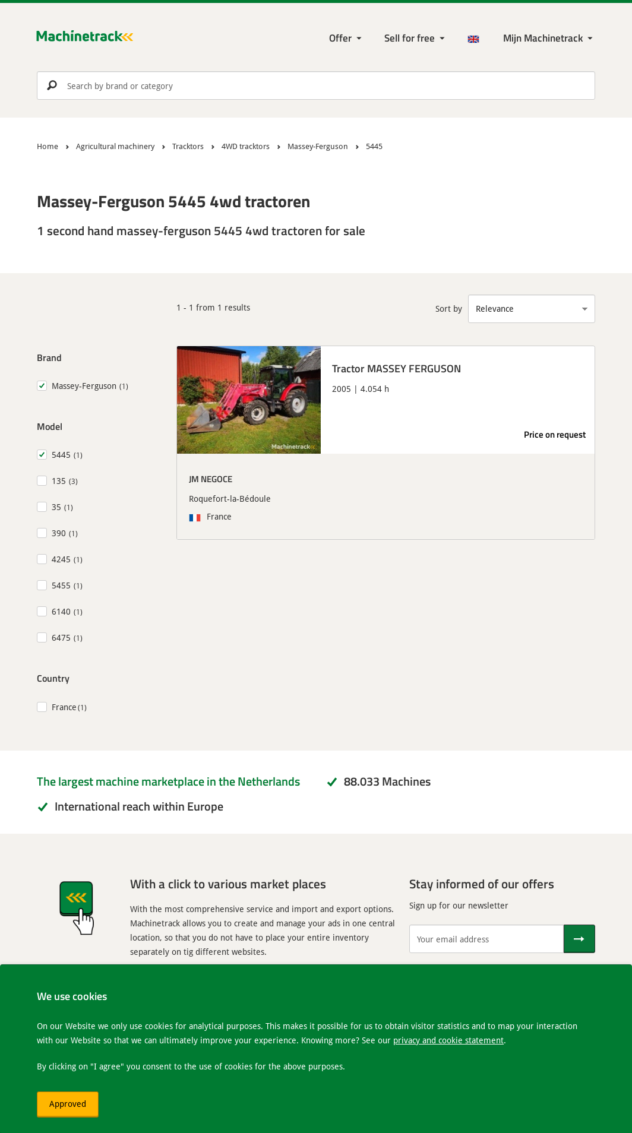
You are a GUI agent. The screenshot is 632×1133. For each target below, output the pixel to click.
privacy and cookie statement (448, 1040)
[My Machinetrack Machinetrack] (549, 38)
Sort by (448, 308)
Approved (67, 1103)
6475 (61, 637)
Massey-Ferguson (84, 385)
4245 (61, 559)
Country (53, 678)
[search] (316, 85)
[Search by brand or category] (316, 85)
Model (49, 426)
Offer (340, 38)
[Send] (579, 939)
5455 (61, 585)
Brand (49, 357)
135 (59, 480)
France (64, 707)
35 (56, 506)
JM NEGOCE (210, 478)
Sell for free (409, 38)
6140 (61, 611)
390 (59, 533)
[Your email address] (486, 939)
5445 (61, 454)
